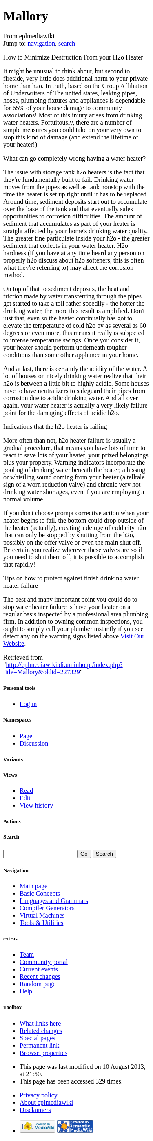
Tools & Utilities (41, 922)
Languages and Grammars (54, 900)
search (66, 43)
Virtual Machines (42, 915)
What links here (40, 1023)
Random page (37, 983)
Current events (39, 969)
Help (26, 991)
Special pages (37, 1038)
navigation (41, 43)
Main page (33, 886)
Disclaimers (35, 1109)
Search (11, 837)
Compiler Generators (47, 908)
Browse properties (43, 1052)
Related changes (41, 1030)
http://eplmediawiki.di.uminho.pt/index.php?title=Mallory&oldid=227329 (63, 668)
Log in (28, 703)
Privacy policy (39, 1095)
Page (26, 736)
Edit (25, 798)
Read (26, 790)
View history (36, 805)
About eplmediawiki (46, 1102)
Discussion (34, 743)
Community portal (44, 961)
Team (27, 954)
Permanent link (39, 1045)
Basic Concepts (40, 893)
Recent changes (40, 976)
